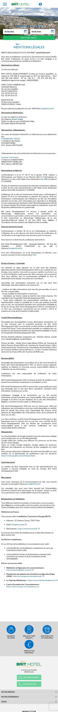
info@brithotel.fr (47, 108)
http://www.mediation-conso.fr (19, 570)
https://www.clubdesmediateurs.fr (42, 580)
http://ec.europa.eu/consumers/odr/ (27, 576)
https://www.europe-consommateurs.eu (22, 586)
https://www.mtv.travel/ (27, 528)
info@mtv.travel (18, 524)
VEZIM (17, 139)
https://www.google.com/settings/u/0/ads (18, 456)
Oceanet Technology (9, 157)
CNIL (46, 179)
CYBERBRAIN (7, 139)
